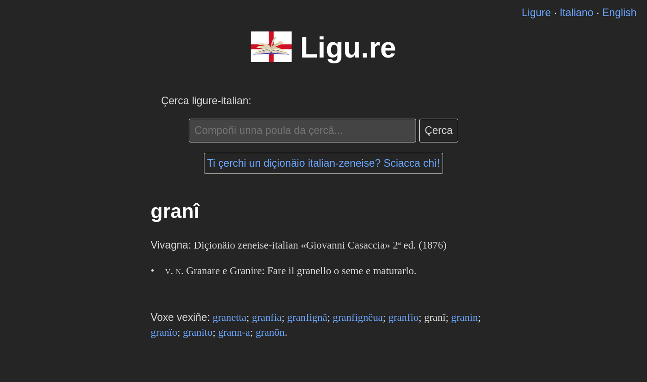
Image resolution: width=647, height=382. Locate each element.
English (619, 12)
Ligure (536, 12)
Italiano (577, 12)
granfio (403, 317)
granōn (270, 332)
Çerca (438, 130)
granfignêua (358, 317)
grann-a (234, 332)
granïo (164, 332)
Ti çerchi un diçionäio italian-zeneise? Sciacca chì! (323, 163)
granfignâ (307, 317)
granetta (229, 317)
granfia (267, 317)
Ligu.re (348, 47)
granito (198, 332)
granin (464, 317)
